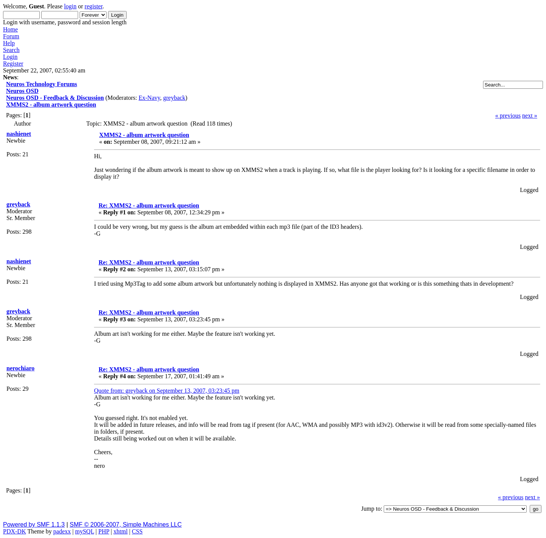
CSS (137, 531)
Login (10, 56)
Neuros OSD (22, 91)
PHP (103, 531)
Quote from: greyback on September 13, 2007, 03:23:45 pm (166, 390)
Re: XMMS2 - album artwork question (149, 205)
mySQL (84, 531)
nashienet (18, 134)
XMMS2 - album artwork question (51, 104)
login (70, 6)
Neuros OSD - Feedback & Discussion (55, 97)
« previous (508, 115)
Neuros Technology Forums (41, 84)
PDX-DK (14, 531)
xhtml (120, 531)
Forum (11, 36)
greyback (174, 97)
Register (13, 63)
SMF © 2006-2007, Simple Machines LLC (126, 524)
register (93, 6)
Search (11, 50)
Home (10, 29)
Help (9, 43)
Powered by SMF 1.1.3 (34, 524)
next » (529, 115)
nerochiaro (20, 368)
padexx (62, 531)
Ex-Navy (149, 97)
